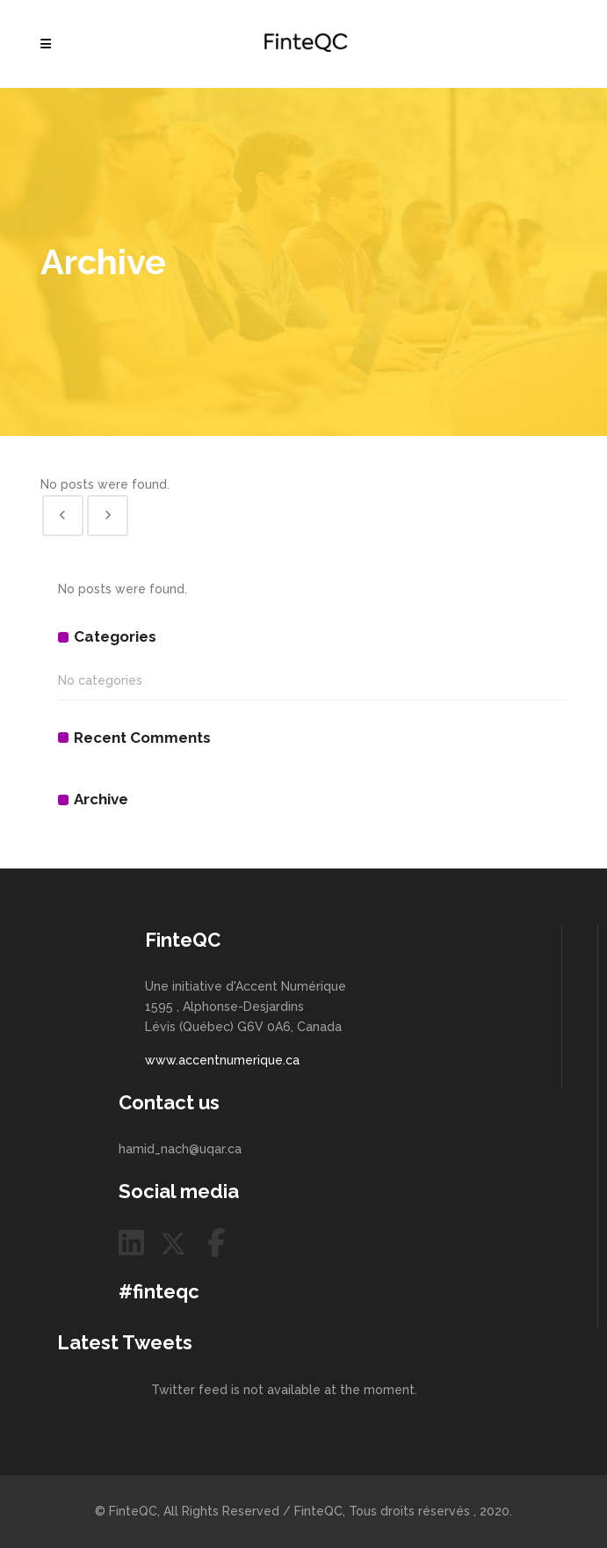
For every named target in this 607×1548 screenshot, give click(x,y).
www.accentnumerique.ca (222, 1060)
